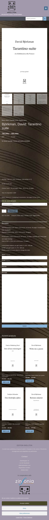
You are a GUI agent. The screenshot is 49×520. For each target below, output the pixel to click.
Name (6, 254)
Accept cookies (24, 503)
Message (4, 273)
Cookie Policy (19, 517)
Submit (24, 326)
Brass (3, 120)
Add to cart (12, 211)
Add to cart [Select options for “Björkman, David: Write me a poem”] (29, 381)
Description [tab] (5, 223)
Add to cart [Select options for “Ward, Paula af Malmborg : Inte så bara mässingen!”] (6, 382)
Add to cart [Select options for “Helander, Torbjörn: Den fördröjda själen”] (6, 431)
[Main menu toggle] (46, 8)
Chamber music (13, 120)
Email (6, 261)
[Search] (44, 19)
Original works (23, 120)
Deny (24, 508)
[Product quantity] (4, 211)
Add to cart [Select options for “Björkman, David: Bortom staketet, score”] (29, 431)
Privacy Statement (27, 517)
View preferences (24, 513)
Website (4, 267)
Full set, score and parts (9, 201)
